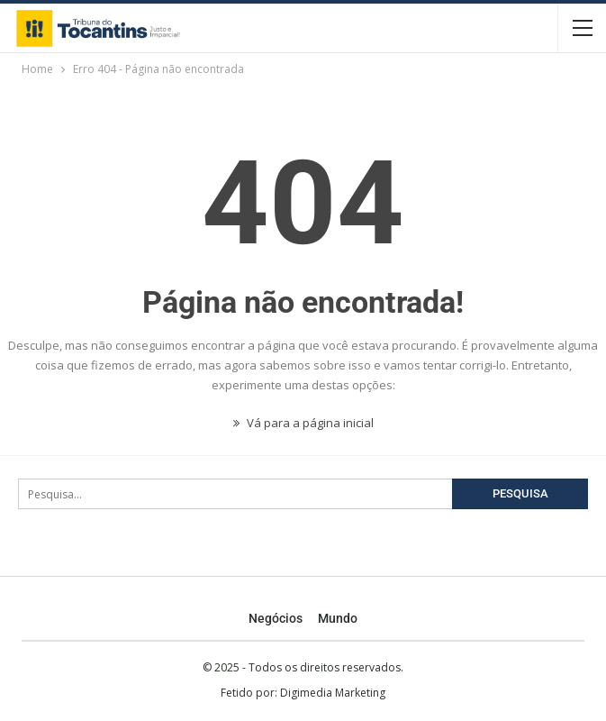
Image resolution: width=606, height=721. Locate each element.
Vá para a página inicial (303, 423)
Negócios (276, 618)
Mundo (337, 618)
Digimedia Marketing (332, 692)
